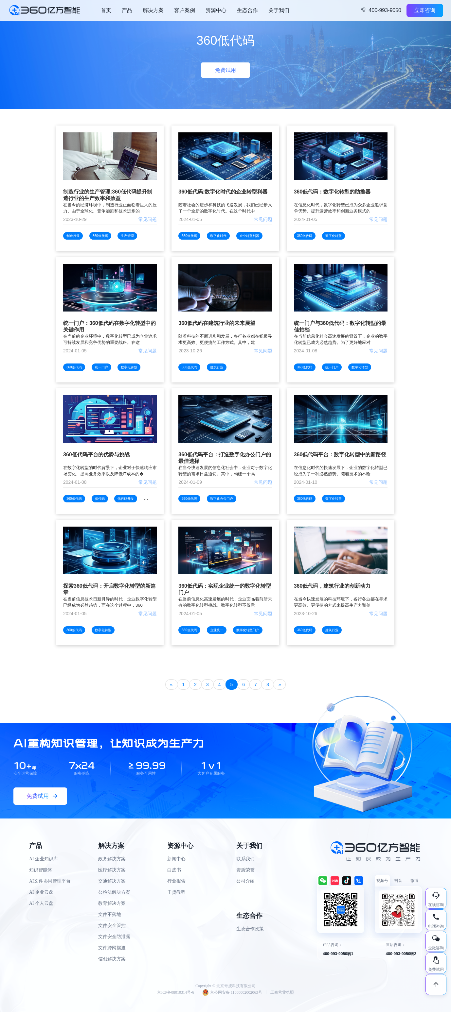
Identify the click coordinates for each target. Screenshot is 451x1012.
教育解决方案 (112, 903)
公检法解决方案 (114, 892)
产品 (127, 10)
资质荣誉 (245, 870)
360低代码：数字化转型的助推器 (332, 191)
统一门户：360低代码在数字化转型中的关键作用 (109, 326)
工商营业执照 (282, 992)
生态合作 (247, 10)
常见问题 (147, 219)
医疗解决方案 (112, 870)
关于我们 (278, 10)
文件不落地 (109, 914)
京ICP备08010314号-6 (175, 992)
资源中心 (216, 10)
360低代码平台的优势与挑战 (96, 454)
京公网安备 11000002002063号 (232, 992)
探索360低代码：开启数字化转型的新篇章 (109, 589)
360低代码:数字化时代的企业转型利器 (222, 191)
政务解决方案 (112, 858)
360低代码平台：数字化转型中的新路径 (340, 454)
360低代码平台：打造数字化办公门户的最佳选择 (224, 458)
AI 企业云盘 (41, 892)
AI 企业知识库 (43, 858)
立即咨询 (424, 10)
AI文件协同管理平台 (50, 881)
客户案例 (184, 10)
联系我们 (245, 858)
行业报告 (176, 881)
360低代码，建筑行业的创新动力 (332, 586)
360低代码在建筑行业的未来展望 (216, 323)
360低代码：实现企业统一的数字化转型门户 (224, 589)
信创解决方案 (112, 958)
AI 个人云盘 (41, 903)
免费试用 (225, 70)
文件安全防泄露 (114, 936)
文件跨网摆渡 (112, 947)
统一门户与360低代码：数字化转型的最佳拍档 (340, 326)
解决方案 (153, 10)
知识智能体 (40, 870)
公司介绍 (245, 881)
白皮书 (174, 870)
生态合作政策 (250, 928)
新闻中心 (176, 858)
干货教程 (176, 892)
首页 (106, 10)
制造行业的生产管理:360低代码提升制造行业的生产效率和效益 (107, 195)
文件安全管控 (112, 925)
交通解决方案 (112, 881)
